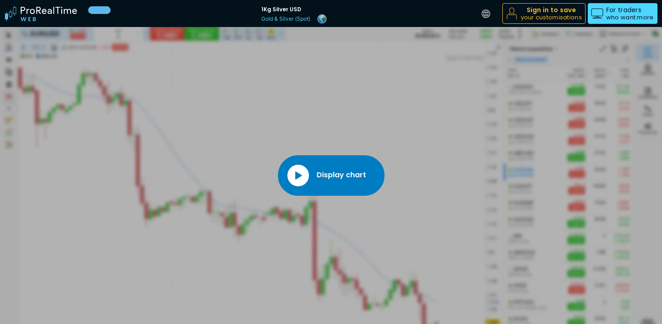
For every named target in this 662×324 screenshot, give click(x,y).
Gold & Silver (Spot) (285, 18)
